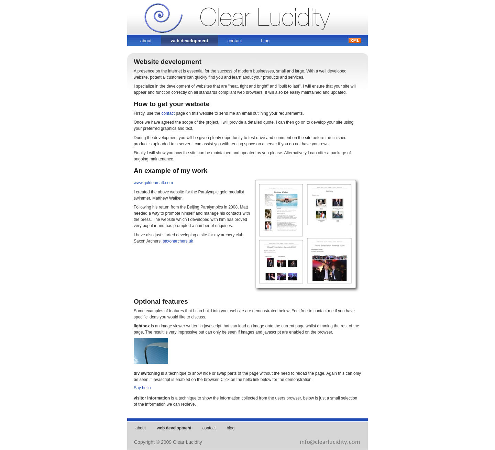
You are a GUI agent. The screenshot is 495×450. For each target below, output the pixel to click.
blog (265, 40)
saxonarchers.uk (178, 241)
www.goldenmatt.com (153, 182)
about (146, 40)
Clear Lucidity (194, 12)
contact (235, 40)
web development (189, 40)
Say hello (142, 387)
